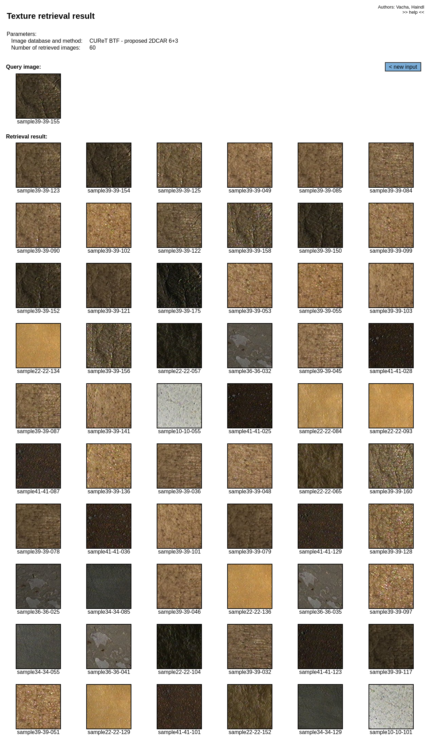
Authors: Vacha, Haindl (401, 7)
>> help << (413, 12)
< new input (403, 67)
